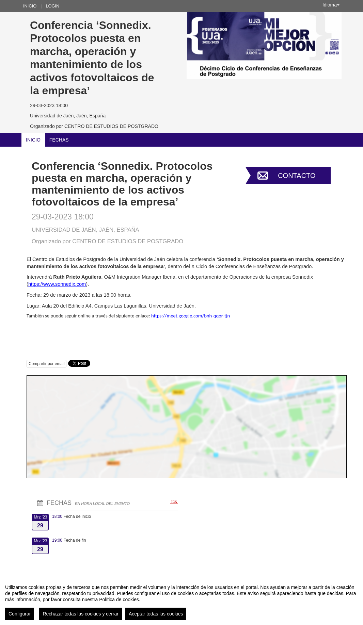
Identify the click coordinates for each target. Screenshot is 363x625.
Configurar (20, 613)
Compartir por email (46, 363)
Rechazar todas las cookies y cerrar (81, 613)
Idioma (331, 4)
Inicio (29, 6)
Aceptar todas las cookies (156, 613)
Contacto (296, 175)
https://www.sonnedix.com (57, 284)
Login (52, 6)
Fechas (59, 140)
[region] (181, 599)
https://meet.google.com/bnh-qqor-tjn (190, 316)
